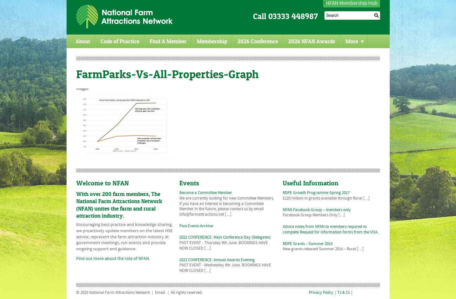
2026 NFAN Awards (311, 41)
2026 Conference (258, 41)
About (83, 41)
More (354, 41)
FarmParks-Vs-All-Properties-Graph (167, 74)
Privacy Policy (321, 292)
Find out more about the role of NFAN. (113, 258)
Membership (212, 41)
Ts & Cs (343, 292)
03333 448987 (293, 16)
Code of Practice (120, 41)
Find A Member (168, 41)
